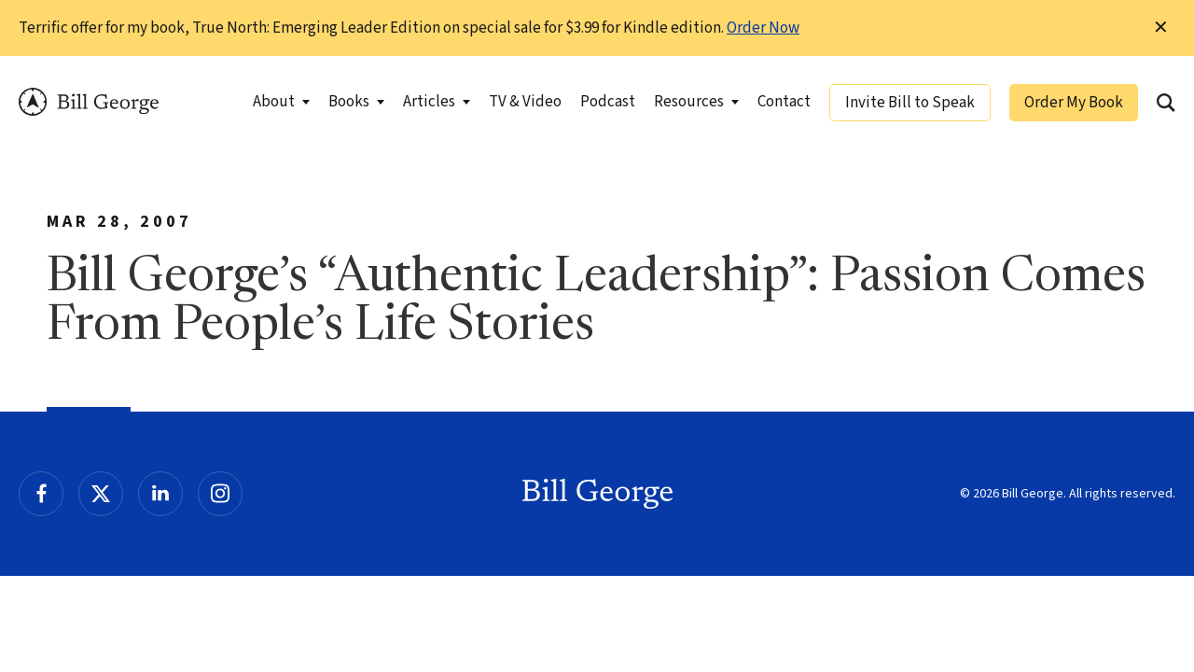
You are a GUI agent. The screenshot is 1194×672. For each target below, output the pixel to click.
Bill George (89, 102)
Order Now (763, 28)
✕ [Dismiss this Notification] (1161, 28)
